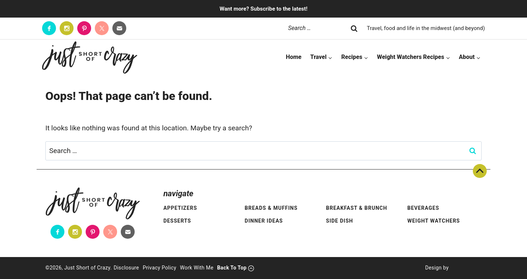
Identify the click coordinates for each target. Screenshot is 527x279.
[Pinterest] (84, 28)
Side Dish (339, 221)
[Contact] (119, 28)
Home (294, 56)
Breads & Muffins (271, 208)
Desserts (177, 221)
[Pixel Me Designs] (465, 268)
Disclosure (126, 268)
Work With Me (197, 268)
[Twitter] (102, 28)
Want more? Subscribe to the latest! (263, 8)
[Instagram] (67, 28)
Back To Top (480, 171)
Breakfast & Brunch (356, 208)
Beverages (423, 208)
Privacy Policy (159, 268)
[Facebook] (49, 28)
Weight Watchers (433, 221)
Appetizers (180, 208)
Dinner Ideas (264, 221)
